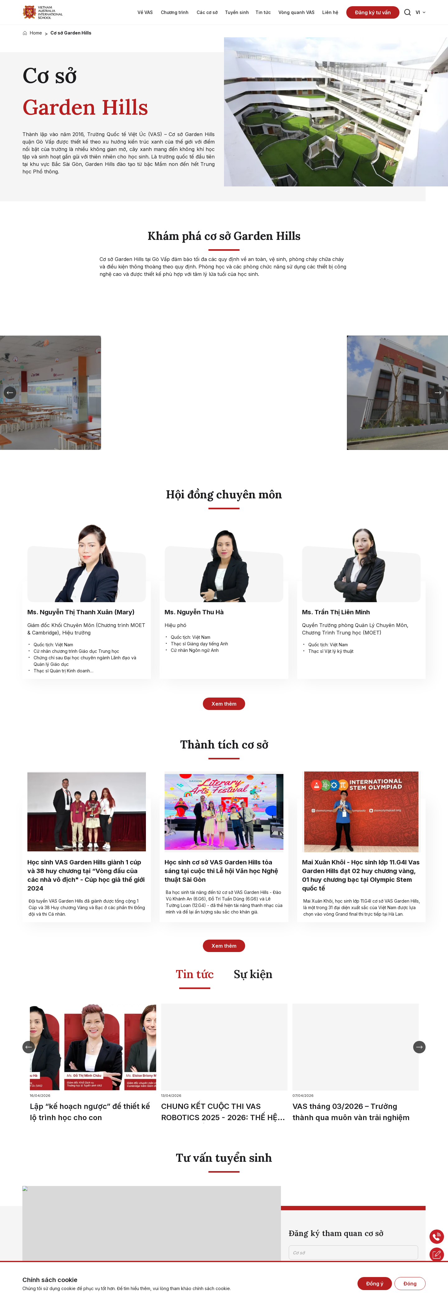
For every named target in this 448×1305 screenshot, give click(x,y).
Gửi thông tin (313, 1246)
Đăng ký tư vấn (373, 12)
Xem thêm (224, 704)
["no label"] (42, 12)
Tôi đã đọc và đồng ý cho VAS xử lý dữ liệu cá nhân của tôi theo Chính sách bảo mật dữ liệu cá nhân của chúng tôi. (353, 1221)
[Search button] (407, 12)
